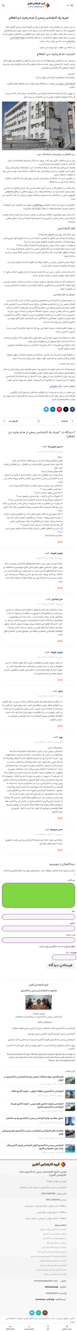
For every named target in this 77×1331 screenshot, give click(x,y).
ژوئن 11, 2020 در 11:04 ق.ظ (50, 696)
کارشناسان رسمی (67, 83)
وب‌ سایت (70, 935)
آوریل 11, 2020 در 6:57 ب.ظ (50, 657)
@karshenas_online (45, 1299)
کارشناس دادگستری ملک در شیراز (53, 1265)
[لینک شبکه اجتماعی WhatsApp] (38, 1312)
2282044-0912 (53, 1200)
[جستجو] (3, 5)
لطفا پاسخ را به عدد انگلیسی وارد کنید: (57, 946)
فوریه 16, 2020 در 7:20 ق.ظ (50, 451)
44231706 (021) (48, 1193)
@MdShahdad (51, 1287)
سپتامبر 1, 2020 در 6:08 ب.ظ (49, 834)
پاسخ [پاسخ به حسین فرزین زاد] (60, 541)
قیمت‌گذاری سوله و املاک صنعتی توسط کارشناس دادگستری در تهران (33, 1078)
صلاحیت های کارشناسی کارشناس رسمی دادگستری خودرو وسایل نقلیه (32, 1132)
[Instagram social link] (45, 1312)
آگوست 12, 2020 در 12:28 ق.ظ (49, 742)
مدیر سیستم (56, 829)
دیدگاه (71, 880)
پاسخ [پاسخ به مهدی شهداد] (60, 588)
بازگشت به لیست (38, 421)
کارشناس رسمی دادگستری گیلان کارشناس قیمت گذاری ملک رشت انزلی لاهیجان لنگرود (35, 1147)
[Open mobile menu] (70, 5)
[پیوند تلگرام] (46, 409)
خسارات (50, 234)
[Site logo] (38, 5)
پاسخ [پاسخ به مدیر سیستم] (60, 850)
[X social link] (65, 409)
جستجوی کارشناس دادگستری (55, 1238)
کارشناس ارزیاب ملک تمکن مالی (54, 1247)
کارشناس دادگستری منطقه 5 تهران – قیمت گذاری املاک (37, 1091)
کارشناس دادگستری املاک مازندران (53, 1260)
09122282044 (52, 1293)
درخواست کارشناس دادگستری (55, 1234)
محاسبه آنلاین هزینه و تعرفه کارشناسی (51, 1269)
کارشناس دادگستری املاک (56, 1243)
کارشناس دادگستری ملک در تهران (53, 1229)
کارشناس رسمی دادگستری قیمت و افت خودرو (49, 1256)
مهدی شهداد (56, 553)
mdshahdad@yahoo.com (45, 1281)
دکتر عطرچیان (56, 386)
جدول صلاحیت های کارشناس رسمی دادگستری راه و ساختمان (34, 1118)
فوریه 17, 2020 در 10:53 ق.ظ (49, 558)
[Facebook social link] (72, 409)
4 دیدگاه (45, 1152)
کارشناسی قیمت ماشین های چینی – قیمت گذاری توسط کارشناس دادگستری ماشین (37, 1105)
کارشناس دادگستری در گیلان (55, 1274)
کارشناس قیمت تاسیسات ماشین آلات (52, 1252)
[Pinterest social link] (59, 409)
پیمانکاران (38, 205)
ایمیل (72, 923)
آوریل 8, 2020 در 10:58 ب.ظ (49, 604)
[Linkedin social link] (52, 409)
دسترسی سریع (61, 1225)
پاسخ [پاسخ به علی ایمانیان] (60, 641)
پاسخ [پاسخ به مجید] (60, 725)
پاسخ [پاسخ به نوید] (60, 818)
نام (73, 911)
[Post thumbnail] (70, 1080)
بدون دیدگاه (45, 1084)
